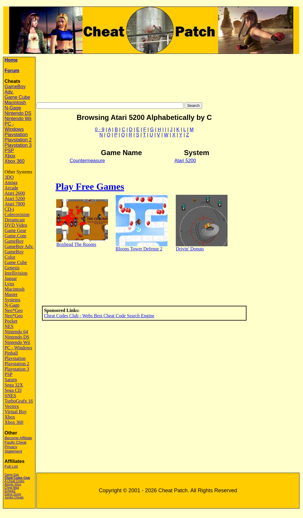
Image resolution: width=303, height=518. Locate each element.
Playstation (16, 134)
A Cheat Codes (14, 481)
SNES (10, 395)
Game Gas (11, 474)
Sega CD (12, 390)
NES (8, 326)
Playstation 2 (18, 139)
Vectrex (11, 406)
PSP (9, 150)
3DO (9, 177)
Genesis (12, 267)
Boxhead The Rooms (76, 244)
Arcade (11, 187)
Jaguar (10, 278)
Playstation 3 (18, 145)
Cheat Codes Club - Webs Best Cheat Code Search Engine (99, 315)
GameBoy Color (14, 254)
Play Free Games (89, 186)
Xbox (9, 155)
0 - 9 (99, 129)
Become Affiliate (18, 438)
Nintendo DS (17, 113)
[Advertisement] (168, 75)
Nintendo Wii (17, 118)
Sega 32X (13, 384)
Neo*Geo (13, 310)
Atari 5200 (14, 198)
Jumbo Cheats (13, 497)
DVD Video (15, 225)
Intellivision (15, 273)
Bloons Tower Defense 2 (139, 248)
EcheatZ (9, 491)
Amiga (10, 182)
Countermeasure (87, 160)
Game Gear (15, 230)
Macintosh (15, 102)
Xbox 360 (14, 161)
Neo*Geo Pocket (13, 318)
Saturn (10, 379)
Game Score (12, 494)
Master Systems (12, 297)
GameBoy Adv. (19, 246)
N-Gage (12, 107)
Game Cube (17, 97)
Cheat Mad (11, 487)
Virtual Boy (15, 411)
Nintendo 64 (16, 331)
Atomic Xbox (12, 484)
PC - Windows (14, 126)
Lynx (9, 283)
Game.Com (15, 235)
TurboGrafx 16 (18, 400)
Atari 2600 (14, 193)
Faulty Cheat (15, 442)
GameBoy (14, 241)
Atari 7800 (14, 203)
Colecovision (16, 214)
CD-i (9, 209)
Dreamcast (14, 219)
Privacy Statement (13, 449)
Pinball (11, 352)
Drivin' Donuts (190, 248)
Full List (11, 466)
